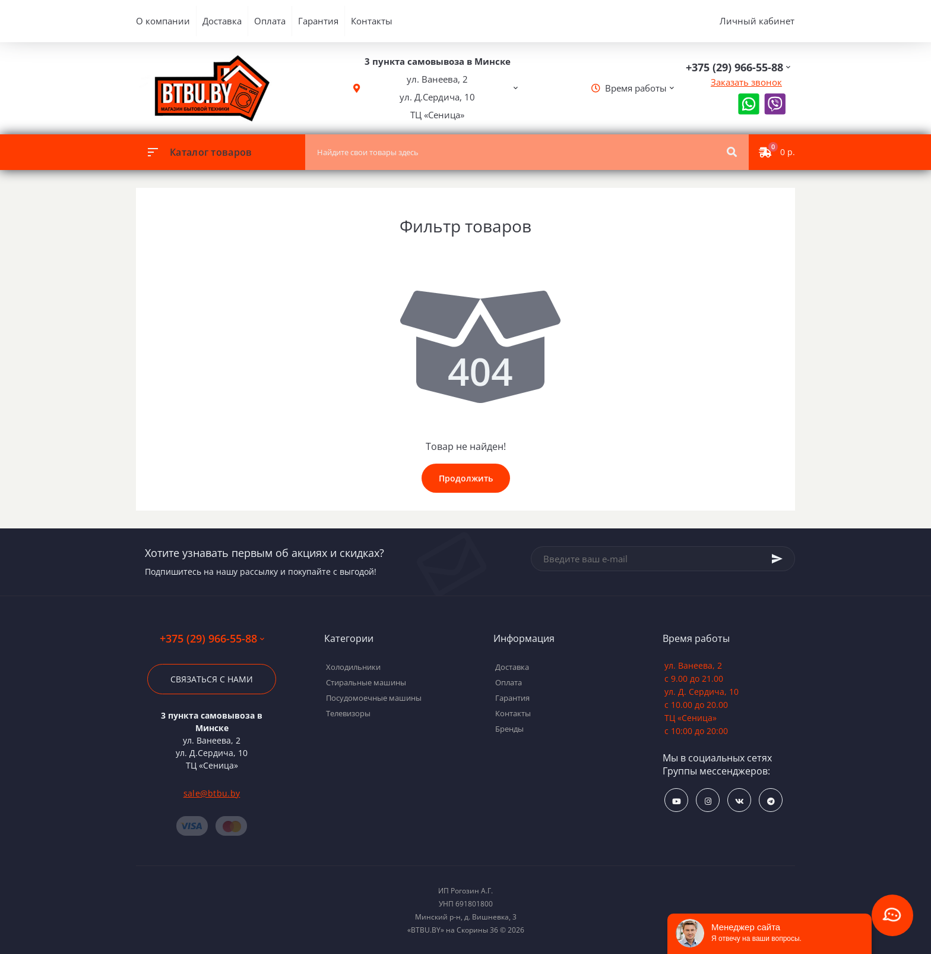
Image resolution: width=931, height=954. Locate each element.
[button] (437, 88)
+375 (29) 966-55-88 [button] (212, 639)
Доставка (222, 21)
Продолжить (466, 478)
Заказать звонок (746, 82)
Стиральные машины (366, 682)
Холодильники (353, 667)
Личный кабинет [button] (757, 21)
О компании (163, 21)
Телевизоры (348, 713)
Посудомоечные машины (374, 697)
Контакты (371, 21)
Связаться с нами (211, 679)
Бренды (509, 728)
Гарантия (318, 21)
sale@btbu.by (211, 793)
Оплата (270, 21)
